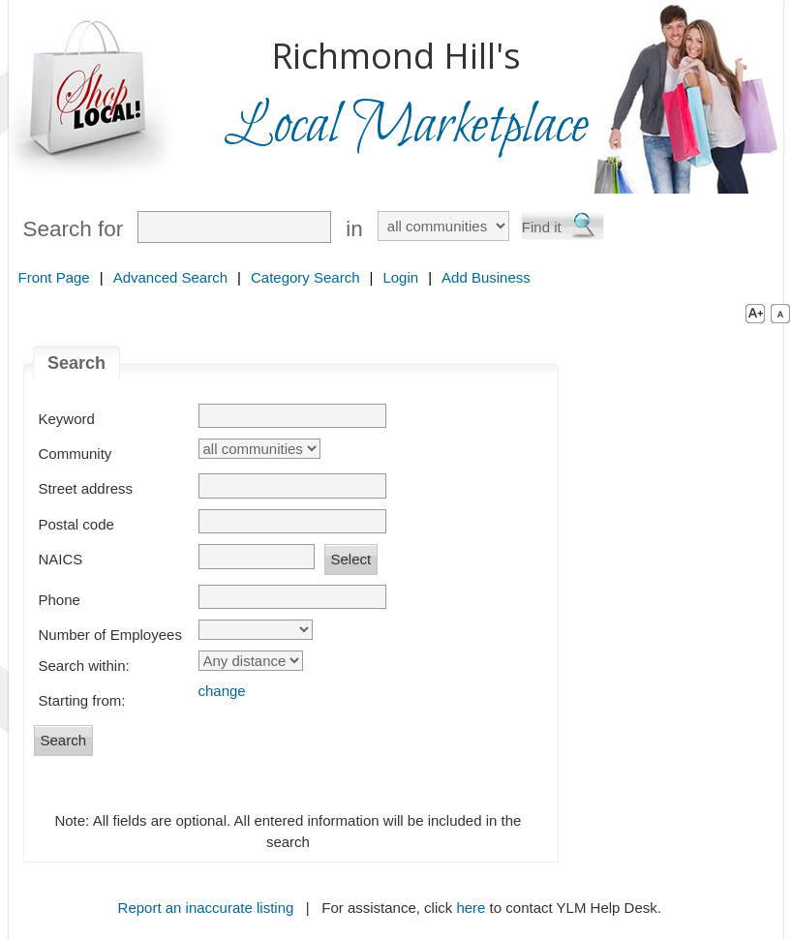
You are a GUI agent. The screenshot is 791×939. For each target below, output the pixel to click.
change (222, 690)
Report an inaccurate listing (206, 907)
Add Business (486, 277)
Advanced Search (170, 277)
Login (400, 277)
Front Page (54, 277)
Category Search (305, 277)
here (470, 907)
